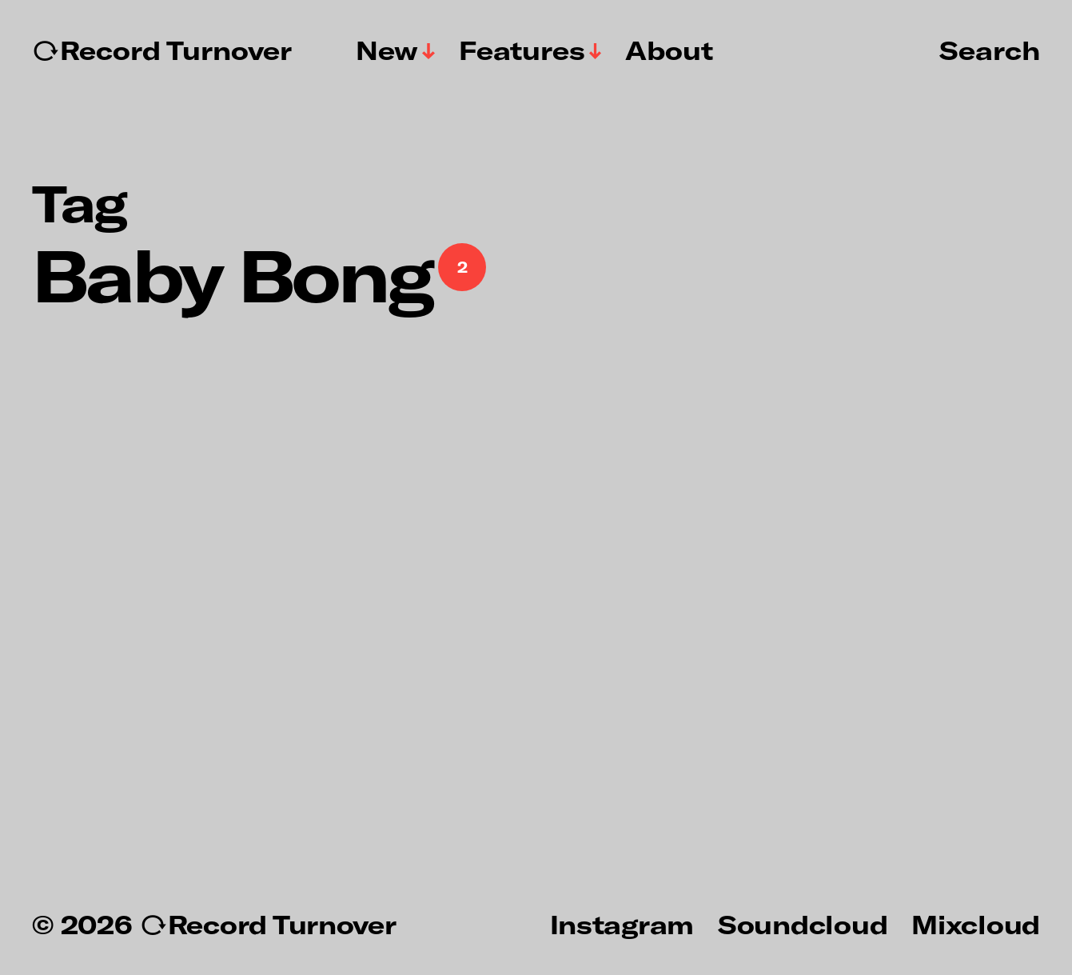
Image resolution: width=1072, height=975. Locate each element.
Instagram (622, 924)
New (387, 50)
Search (989, 49)
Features (522, 50)
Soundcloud (802, 924)
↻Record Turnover (162, 50)
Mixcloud (975, 924)
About (669, 50)
